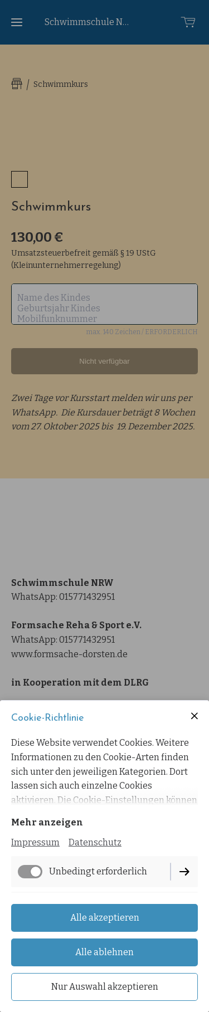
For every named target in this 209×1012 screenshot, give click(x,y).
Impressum (35, 842)
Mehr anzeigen (47, 822)
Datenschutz (95, 842)
